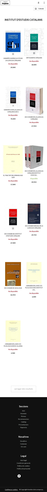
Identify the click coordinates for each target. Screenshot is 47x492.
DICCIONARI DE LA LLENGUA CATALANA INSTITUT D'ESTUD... (34, 173)
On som (23, 447)
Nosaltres (23, 441)
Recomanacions (23, 419)
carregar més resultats (23, 389)
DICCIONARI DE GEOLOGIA (13, 288)
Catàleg (23, 422)
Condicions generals (23, 463)
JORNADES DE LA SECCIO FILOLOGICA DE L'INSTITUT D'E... (34, 288)
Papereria (23, 427)
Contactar (23, 444)
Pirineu (23, 416)
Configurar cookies (11, 489)
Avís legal (23, 460)
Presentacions (23, 425)
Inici (23, 411)
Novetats (23, 413)
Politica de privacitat (23, 469)
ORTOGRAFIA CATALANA (34, 58)
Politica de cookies (23, 466)
